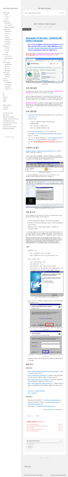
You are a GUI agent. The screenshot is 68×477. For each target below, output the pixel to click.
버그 (7, 16)
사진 (6, 52)
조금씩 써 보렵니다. (7, 105)
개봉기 (7, 47)
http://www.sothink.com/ (52, 402)
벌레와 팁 (6, 12)
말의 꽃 (7, 66)
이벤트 (7, 76)
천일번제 (8, 64)
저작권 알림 (5, 107)
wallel (64, 475)
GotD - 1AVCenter (30, 427)
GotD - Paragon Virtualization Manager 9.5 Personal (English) (43, 371)
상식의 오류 (8, 56)
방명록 (4, 101)
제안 (6, 19)
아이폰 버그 (8, 89)
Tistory (57, 475)
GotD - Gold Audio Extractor (32, 424)
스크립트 (6, 21)
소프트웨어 (6, 29)
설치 (6, 35)
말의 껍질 (7, 70)
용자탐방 (7, 74)
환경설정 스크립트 (9, 27)
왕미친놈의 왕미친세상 (10, 8)
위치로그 (5, 99)
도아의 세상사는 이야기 (8, 113)
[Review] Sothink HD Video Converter (46, 406)
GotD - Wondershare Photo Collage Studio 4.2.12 (40, 383)
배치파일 (8, 23)
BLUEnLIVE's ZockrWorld (8, 128)
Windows (8, 31)
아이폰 (5, 80)
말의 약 (7, 68)
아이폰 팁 (7, 86)
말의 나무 (6, 62)
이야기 (5, 54)
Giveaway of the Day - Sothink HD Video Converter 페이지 (40, 151)
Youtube (37, 475)
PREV (41, 458)
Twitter (30, 475)
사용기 (7, 50)
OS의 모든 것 (6, 115)
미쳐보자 (6, 72)
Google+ (41, 475)
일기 (5, 78)
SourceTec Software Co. (38, 131)
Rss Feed (25, 475)
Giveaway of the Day (56, 137)
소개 (7, 33)
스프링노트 (50, 409)
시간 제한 (36, 139)
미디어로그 (5, 97)
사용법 (7, 37)
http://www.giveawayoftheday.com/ (52, 400)
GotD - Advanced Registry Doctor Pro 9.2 (35, 429)
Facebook (34, 475)
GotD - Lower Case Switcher (32, 430)
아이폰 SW (8, 82)
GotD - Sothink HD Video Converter (33, 13)
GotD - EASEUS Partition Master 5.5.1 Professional (37, 425)
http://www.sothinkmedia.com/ (35, 404)
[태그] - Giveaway (32, 393)
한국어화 (7, 41)
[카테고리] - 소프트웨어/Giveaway (36, 390)
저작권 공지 (5, 109)
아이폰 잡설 (8, 84)
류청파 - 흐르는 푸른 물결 (8, 117)
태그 (4, 95)
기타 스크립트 (8, 25)
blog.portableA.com (7, 124)
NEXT (47, 458)
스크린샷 (7, 43)
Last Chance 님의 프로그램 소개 (10, 122)
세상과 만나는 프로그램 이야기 (9, 126)
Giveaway (8, 39)
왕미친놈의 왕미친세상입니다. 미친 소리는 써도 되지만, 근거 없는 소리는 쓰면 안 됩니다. (42, 443)
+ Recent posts (27, 466)
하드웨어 (6, 46)
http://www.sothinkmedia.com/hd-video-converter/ (49, 133)
